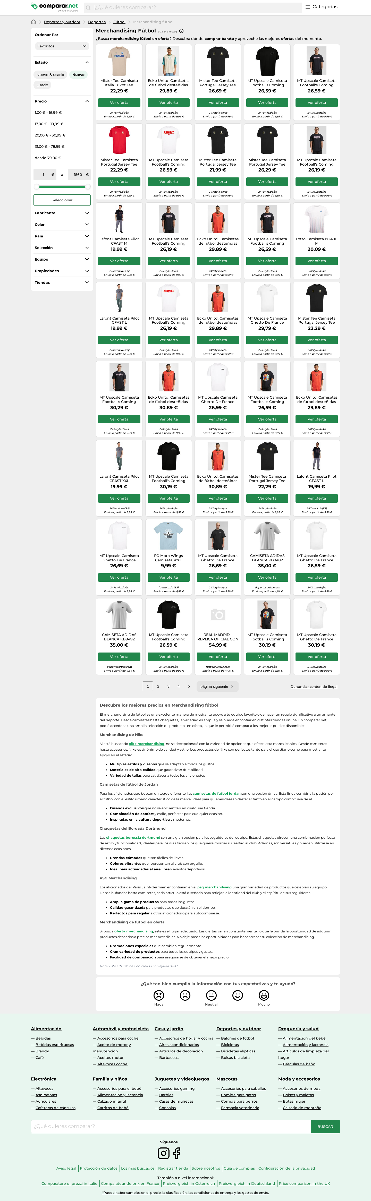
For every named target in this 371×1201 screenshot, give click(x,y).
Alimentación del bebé (304, 1038)
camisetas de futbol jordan (217, 793)
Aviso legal (66, 1168)
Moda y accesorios (299, 1079)
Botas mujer (294, 1101)
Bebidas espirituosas (55, 1044)
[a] (78, 174)
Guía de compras (239, 1168)
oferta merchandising (133, 931)
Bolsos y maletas (298, 1095)
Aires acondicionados (179, 1044)
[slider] (36, 186)
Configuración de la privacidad (286, 1168)
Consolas (167, 1107)
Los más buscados (138, 1168)
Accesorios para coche (118, 1038)
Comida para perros (239, 1101)
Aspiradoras (46, 1095)
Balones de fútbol (237, 1038)
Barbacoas (169, 1057)
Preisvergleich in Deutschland (247, 1183)
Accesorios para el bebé (119, 1088)
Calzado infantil (111, 1101)
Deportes (97, 22)
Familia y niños (110, 1079)
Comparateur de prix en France (130, 1183)
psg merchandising (214, 887)
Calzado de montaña (302, 1107)
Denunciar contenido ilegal (314, 686)
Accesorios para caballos (243, 1088)
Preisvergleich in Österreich (189, 1183)
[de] (44, 174)
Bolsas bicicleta (235, 1057)
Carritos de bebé (113, 1107)
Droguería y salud (298, 1028)
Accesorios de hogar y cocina (186, 1038)
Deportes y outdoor (62, 22)
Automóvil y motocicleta (121, 1028)
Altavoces (44, 1088)
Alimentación (46, 1028)
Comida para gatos (238, 1095)
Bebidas (43, 1038)
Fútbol (119, 22)
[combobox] (197, 8)
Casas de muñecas (176, 1101)
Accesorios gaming (177, 1088)
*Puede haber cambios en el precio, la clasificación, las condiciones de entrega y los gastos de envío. (185, 1193)
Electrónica (43, 1079)
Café (40, 1057)
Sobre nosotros (206, 1168)
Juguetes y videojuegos (182, 1079)
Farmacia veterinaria (240, 1107)
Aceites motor (110, 1057)
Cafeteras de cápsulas (55, 1107)
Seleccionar (62, 200)
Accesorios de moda (302, 1088)
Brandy (42, 1051)
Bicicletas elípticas (238, 1051)
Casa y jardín (169, 1028)
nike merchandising (146, 744)
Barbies (166, 1095)
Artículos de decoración (181, 1051)
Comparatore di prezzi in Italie (69, 1183)
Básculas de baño (299, 1064)
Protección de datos (98, 1168)
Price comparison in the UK (304, 1183)
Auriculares (46, 1101)
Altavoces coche (112, 1064)
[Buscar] (88, 8)
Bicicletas (230, 1044)
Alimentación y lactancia (305, 1044)
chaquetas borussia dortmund (133, 837)
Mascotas (227, 1079)
